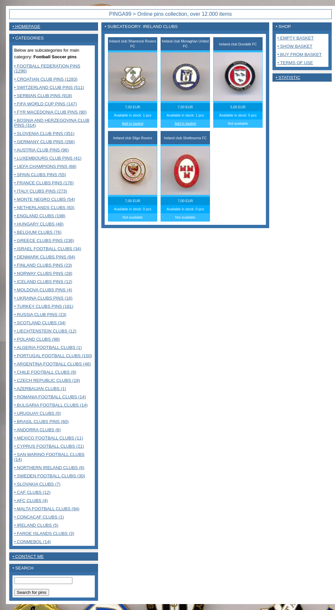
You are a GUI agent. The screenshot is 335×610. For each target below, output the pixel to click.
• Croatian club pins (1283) (46, 79)
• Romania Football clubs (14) (50, 396)
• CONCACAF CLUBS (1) (39, 517)
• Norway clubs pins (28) (43, 273)
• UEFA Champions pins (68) (45, 166)
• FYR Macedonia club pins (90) (50, 112)
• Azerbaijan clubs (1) (40, 388)
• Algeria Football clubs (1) (48, 347)
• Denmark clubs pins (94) (44, 256)
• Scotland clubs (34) (40, 322)
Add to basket (132, 123)
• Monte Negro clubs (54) (44, 199)
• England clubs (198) (39, 215)
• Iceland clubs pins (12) (43, 281)
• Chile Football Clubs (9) (45, 372)
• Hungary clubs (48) (39, 224)
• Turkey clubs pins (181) (43, 306)
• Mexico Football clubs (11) (48, 438)
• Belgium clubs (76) (38, 232)
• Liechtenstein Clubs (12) (45, 331)
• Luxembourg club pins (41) (48, 158)
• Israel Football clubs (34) (47, 248)
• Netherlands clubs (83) (44, 207)
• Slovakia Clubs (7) (37, 484)
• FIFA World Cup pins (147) (45, 103)
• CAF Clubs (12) (32, 492)
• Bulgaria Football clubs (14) (51, 405)
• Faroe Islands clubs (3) (44, 533)
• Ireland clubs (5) (36, 525)
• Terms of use (295, 62)
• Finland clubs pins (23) (43, 265)
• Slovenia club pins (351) (44, 133)
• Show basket (294, 46)
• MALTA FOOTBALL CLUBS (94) (46, 508)
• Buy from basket (299, 54)
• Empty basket (295, 38)
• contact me (28, 556)
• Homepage (26, 26)
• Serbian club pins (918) (43, 95)
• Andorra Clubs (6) (37, 429)
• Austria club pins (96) (41, 149)
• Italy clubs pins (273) (40, 191)
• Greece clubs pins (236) (44, 240)
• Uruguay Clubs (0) (37, 413)
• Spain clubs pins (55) (40, 174)
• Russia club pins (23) (40, 314)
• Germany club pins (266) (44, 141)
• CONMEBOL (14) (32, 541)
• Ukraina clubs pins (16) (43, 298)
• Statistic (288, 77)
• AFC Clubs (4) (31, 500)
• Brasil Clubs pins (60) (41, 421)
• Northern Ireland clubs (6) (49, 467)
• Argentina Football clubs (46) (52, 363)
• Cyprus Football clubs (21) (49, 446)
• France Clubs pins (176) (44, 182)
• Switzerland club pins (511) (49, 87)
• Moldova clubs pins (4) (43, 289)
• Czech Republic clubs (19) (47, 380)
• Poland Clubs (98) (37, 339)
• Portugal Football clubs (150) (53, 355)
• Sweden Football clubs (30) (49, 475)
